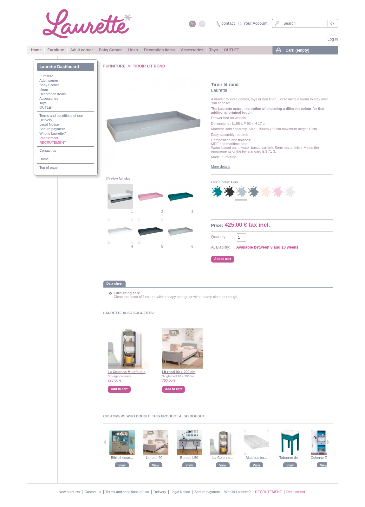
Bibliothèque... (122, 457)
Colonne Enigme (323, 457)
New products (69, 492)
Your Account (255, 23)
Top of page (48, 167)
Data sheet (115, 283)
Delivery (45, 120)
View (122, 465)
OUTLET (231, 50)
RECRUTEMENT (52, 142)
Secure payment (52, 129)
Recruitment (48, 138)
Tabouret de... (290, 457)
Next (328, 442)
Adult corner (81, 50)
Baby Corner (110, 50)
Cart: (298, 50)
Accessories (192, 50)
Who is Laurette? (52, 133)
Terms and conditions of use (61, 115)
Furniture (56, 50)
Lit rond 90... (155, 457)
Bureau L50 (189, 457)
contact (228, 23)
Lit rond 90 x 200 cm (179, 372)
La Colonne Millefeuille (127, 372)
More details (220, 166)
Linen (133, 50)
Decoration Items (159, 50)
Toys (213, 50)
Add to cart (119, 389)
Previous (104, 442)
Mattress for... (256, 457)
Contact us (47, 150)
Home (36, 50)
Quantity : (219, 237)
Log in (333, 39)
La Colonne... (222, 457)
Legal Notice (49, 124)
